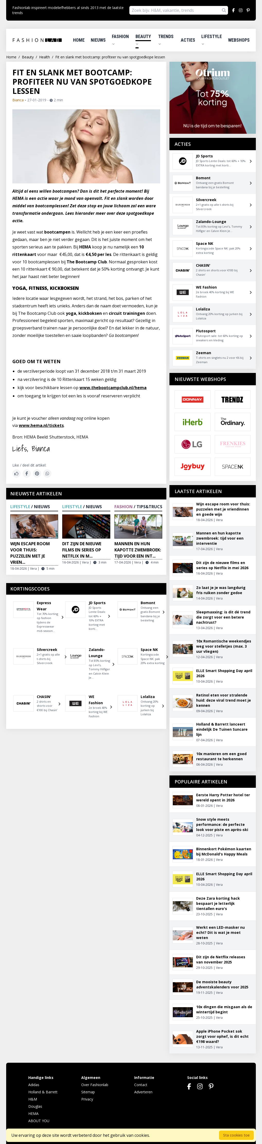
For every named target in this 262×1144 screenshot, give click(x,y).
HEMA (33, 1113)
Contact (140, 1084)
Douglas (35, 1106)
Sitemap (88, 1091)
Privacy (87, 1099)
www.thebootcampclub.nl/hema (113, 387)
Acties (188, 40)
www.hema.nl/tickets (41, 425)
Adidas (33, 1084)
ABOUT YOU (38, 1120)
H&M (32, 1099)
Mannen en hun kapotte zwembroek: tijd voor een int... (137, 550)
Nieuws (98, 40)
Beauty (143, 40)
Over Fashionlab (94, 1084)
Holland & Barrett (43, 1091)
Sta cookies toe (236, 1135)
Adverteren (143, 1091)
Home (79, 40)
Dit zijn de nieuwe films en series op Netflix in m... (81, 550)
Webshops (239, 40)
